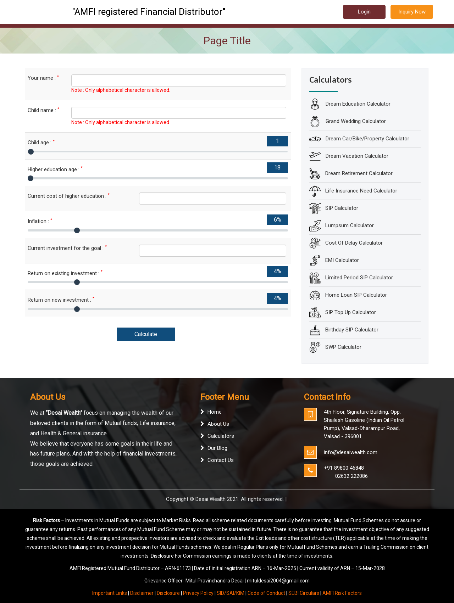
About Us (218, 424)
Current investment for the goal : (67, 248)
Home (214, 412)
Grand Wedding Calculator (355, 121)
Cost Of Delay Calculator (354, 243)
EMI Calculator (342, 260)
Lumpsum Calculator (349, 225)
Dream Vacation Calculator (356, 156)
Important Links (109, 593)
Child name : (43, 110)
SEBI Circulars (303, 593)
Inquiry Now (412, 12)
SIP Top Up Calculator (350, 312)
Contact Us (220, 460)
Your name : (43, 77)
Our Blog (217, 448)
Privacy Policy (198, 593)
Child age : (41, 142)
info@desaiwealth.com (350, 452)
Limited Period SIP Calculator (359, 277)
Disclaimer (142, 593)
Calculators (220, 436)
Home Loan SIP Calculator (356, 295)
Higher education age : (55, 169)
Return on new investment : (61, 299)
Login (364, 12)
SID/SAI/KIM (230, 593)
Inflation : (40, 221)
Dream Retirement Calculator (359, 173)
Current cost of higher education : (69, 195)
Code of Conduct (266, 593)
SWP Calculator (343, 347)
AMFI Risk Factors (342, 593)
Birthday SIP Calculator (351, 329)
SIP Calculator (341, 208)
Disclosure (168, 593)
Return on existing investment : (65, 273)
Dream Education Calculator (357, 104)
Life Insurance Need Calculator (361, 191)
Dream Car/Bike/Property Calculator (366, 138)
